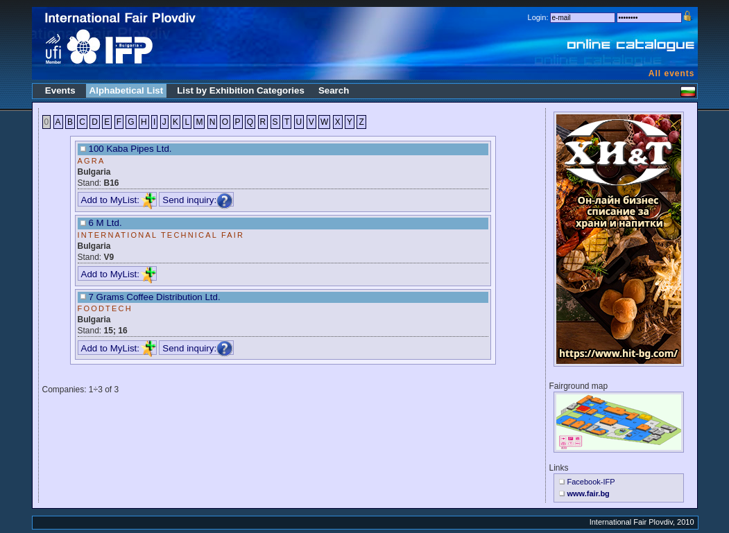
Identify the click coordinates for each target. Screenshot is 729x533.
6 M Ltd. (105, 223)
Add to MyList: (118, 200)
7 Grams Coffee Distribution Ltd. (155, 297)
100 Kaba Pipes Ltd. (130, 148)
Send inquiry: (197, 200)
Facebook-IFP (591, 482)
